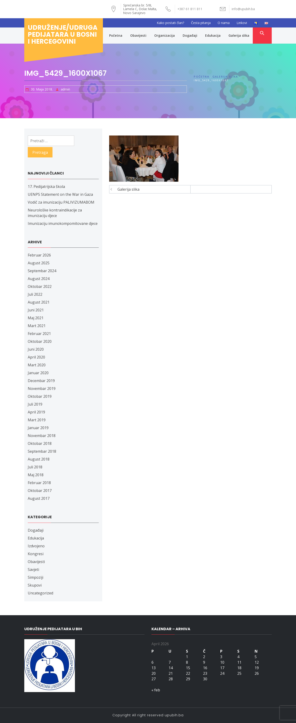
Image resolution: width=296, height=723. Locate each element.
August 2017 (38, 498)
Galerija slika (238, 35)
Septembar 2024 (42, 270)
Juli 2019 (35, 404)
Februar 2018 (39, 482)
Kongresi (35, 553)
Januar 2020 (38, 372)
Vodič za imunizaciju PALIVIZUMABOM (61, 202)
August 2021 (38, 302)
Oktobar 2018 (40, 443)
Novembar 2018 (42, 435)
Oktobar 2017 (40, 490)
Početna (115, 35)
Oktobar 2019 (40, 396)
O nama (224, 23)
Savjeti (33, 569)
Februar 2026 (39, 255)
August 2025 (38, 262)
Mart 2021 (37, 325)
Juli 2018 (35, 467)
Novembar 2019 (42, 388)
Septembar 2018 (42, 451)
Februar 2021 (39, 333)
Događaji (190, 35)
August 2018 (38, 459)
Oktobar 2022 (40, 286)
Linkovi (242, 23)
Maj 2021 (35, 317)
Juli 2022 (35, 294)
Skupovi (35, 585)
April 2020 (36, 357)
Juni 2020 (36, 349)
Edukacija (213, 35)
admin (65, 89)
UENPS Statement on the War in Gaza (60, 194)
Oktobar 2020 (40, 341)
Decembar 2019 (41, 380)
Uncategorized (40, 593)
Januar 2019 (38, 427)
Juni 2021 (36, 310)
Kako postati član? (170, 23)
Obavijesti (138, 35)
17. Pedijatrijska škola (46, 186)
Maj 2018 (35, 474)
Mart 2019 (37, 419)
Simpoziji (35, 577)
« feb (155, 690)
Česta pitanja (201, 23)
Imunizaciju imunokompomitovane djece (63, 223)
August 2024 (38, 278)
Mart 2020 (37, 365)
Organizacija (164, 35)
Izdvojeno (36, 545)
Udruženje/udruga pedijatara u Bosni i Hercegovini (63, 34)
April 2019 (36, 412)
